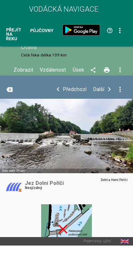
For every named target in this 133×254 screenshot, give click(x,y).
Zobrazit (23, 70)
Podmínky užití (97, 241)
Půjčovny (42, 31)
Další (98, 89)
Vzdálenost (53, 70)
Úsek (78, 70)
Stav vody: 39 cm (13, 171)
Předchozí (75, 89)
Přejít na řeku (13, 34)
